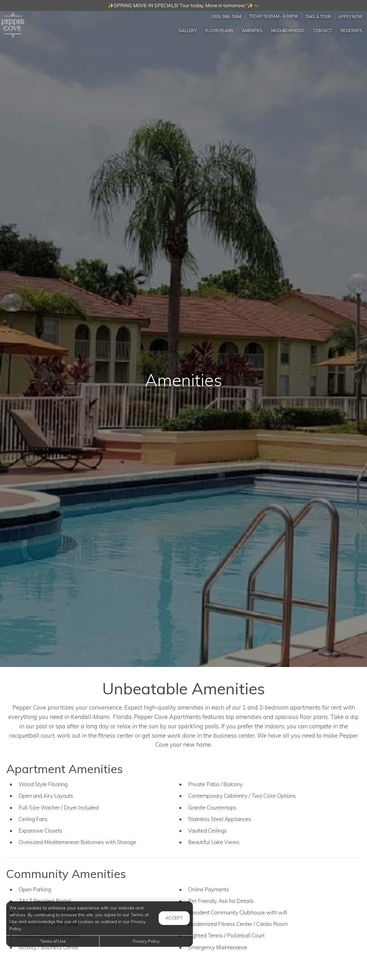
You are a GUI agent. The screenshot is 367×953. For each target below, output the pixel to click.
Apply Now (350, 16)
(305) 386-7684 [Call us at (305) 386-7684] (226, 16)
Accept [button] (174, 918)
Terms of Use (53, 941)
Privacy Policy (146, 941)
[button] (183, 5)
